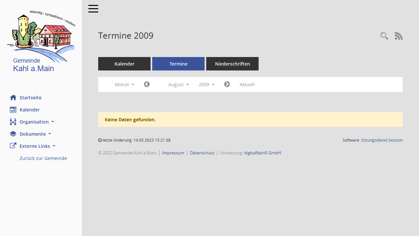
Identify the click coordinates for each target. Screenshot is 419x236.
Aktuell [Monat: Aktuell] (247, 84)
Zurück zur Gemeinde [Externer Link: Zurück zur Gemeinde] (43, 158)
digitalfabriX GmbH (262, 153)
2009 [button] (206, 84)
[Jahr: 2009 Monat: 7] (147, 84)
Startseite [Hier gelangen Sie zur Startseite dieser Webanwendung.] (26, 97)
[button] (41, 122)
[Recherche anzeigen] (384, 36)
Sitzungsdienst (382, 140)
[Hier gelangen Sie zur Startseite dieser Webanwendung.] (41, 42)
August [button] (178, 84)
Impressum (173, 153)
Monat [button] (124, 84)
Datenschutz (202, 153)
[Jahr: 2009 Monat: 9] (227, 84)
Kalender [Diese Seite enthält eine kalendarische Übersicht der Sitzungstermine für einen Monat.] (25, 109)
